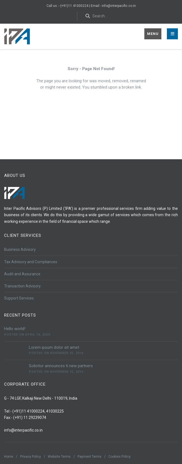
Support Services (19, 298)
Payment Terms (89, 456)
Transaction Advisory (22, 286)
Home (8, 456)
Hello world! (14, 328)
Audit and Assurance (22, 274)
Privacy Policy (30, 456)
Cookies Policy (119, 456)
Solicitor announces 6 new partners (61, 365)
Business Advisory (20, 249)
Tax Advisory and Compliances (30, 262)
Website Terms (59, 456)
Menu (153, 34)
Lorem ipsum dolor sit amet (54, 347)
